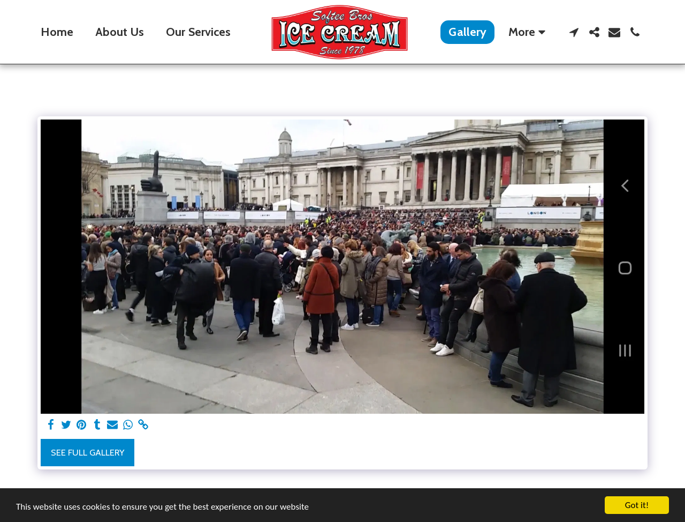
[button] (573, 32)
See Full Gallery (87, 452)
